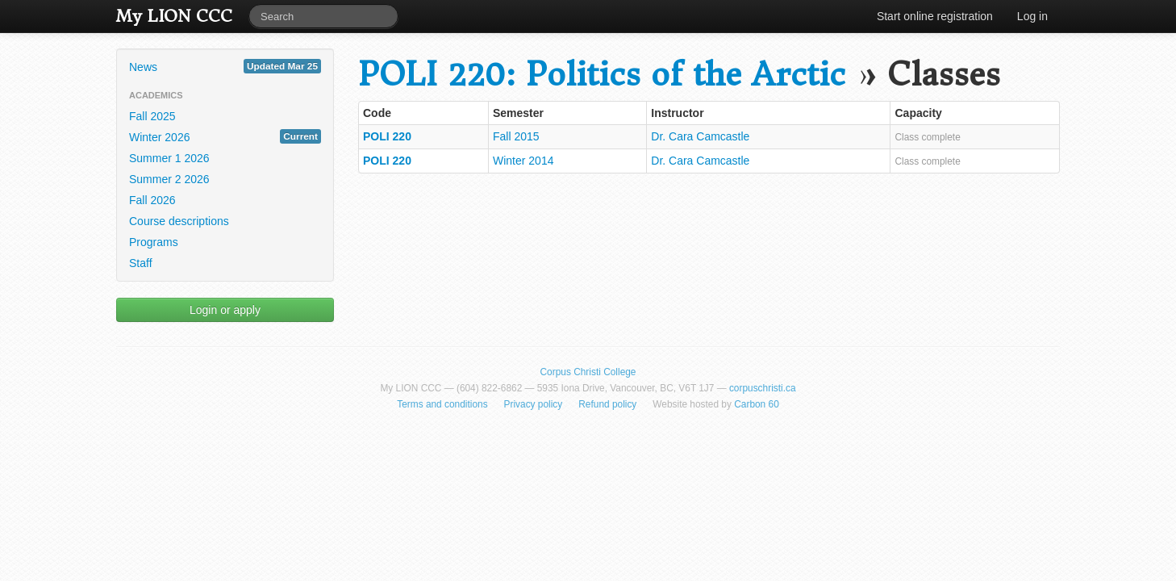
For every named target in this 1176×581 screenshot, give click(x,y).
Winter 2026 (225, 136)
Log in (1032, 16)
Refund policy (607, 404)
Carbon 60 (756, 404)
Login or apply (225, 309)
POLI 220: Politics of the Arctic (601, 74)
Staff (140, 263)
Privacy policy (533, 404)
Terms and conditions (442, 404)
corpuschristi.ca (762, 388)
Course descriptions (179, 221)
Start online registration (935, 16)
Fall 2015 (516, 136)
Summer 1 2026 (169, 158)
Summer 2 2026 (169, 179)
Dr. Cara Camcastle (700, 136)
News (225, 66)
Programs (153, 242)
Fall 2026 (152, 200)
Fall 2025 (152, 116)
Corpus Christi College (588, 372)
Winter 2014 (523, 160)
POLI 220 (387, 136)
